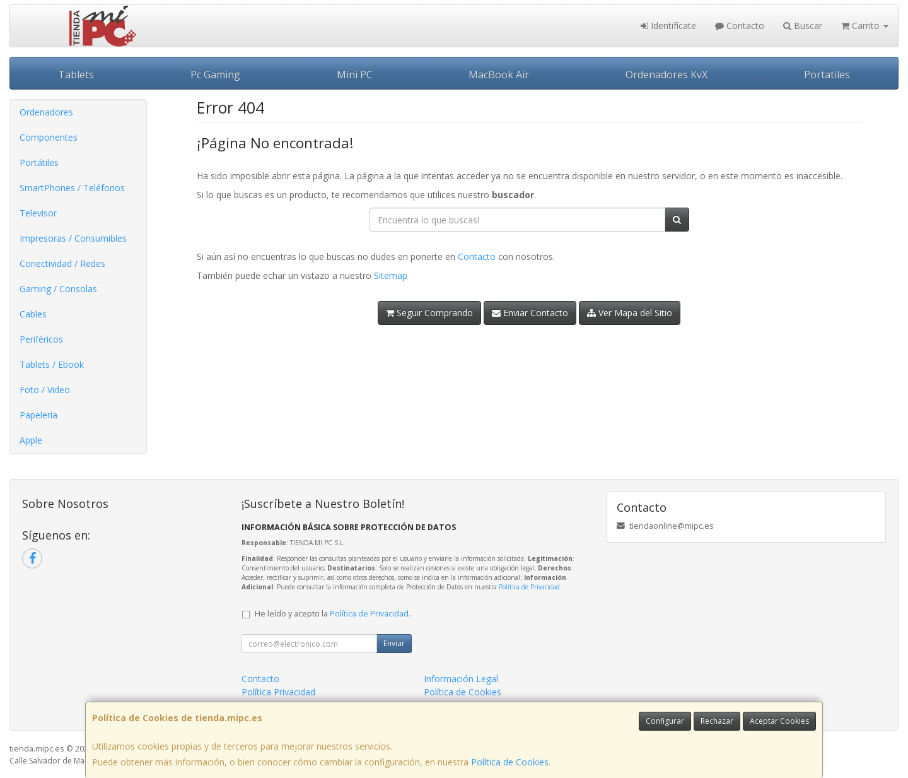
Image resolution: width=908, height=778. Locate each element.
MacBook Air (499, 74)
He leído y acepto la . (332, 613)
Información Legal (461, 679)
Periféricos (41, 339)
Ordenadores (46, 112)
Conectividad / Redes (62, 263)
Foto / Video (45, 390)
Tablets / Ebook (52, 364)
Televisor (38, 213)
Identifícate (668, 26)
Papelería (38, 415)
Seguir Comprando (429, 313)
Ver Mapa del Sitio (629, 313)
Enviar (394, 643)
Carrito (864, 26)
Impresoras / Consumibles (73, 238)
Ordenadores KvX (666, 74)
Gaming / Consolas (58, 289)
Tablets (76, 74)
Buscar (802, 26)
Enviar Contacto (530, 313)
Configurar (665, 721)
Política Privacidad (278, 692)
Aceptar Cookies (779, 721)
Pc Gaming (215, 74)
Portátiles (39, 162)
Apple (31, 440)
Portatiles (827, 74)
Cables (33, 314)
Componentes (49, 137)
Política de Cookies (510, 762)
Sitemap (390, 275)
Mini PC (355, 74)
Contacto (739, 26)
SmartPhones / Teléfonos (72, 188)
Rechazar (717, 721)
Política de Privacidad (529, 586)
